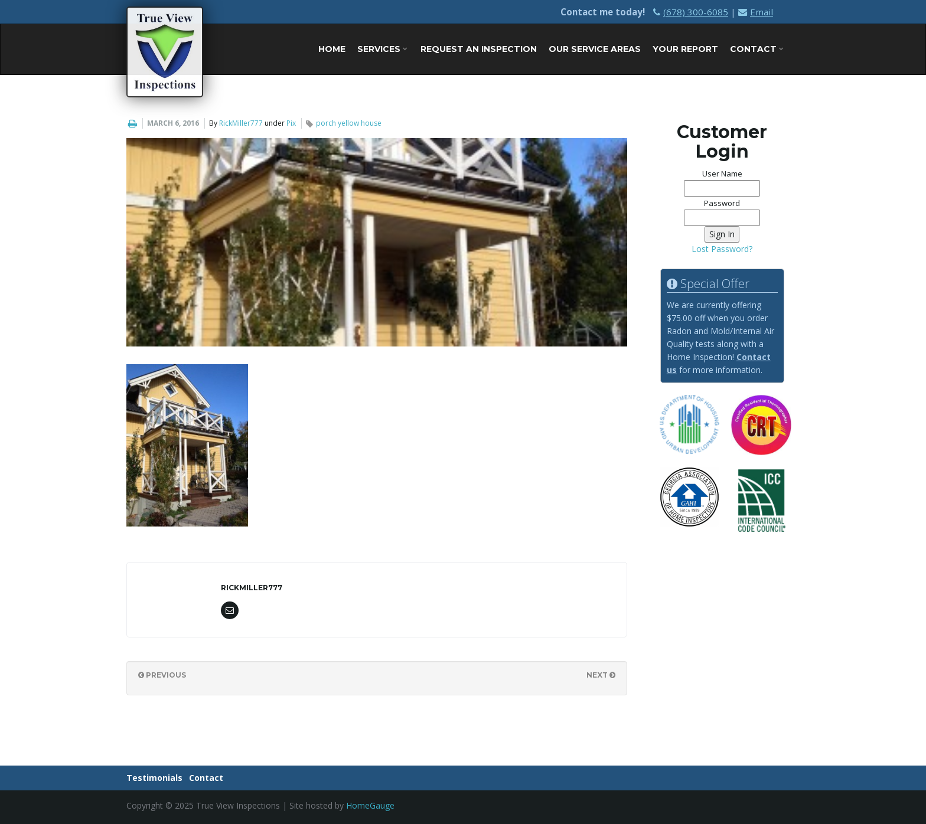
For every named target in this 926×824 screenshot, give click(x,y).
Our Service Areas (595, 49)
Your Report (685, 49)
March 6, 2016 (173, 123)
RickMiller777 (241, 123)
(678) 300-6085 (690, 12)
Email (755, 12)
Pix (291, 123)
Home (331, 49)
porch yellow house (349, 123)
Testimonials (154, 777)
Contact (757, 49)
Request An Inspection (478, 49)
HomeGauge (370, 805)
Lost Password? (722, 248)
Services (382, 49)
